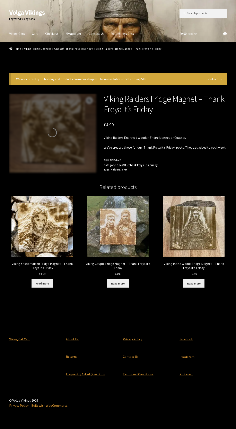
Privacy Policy (132, 339)
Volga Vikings (27, 12)
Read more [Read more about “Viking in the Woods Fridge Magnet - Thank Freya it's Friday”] (194, 283)
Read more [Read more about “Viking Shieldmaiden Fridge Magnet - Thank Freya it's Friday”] (42, 283)
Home (17, 49)
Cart (35, 34)
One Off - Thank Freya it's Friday (73, 49)
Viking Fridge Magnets (37, 49)
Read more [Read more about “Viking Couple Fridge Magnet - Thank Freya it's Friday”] (118, 283)
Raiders (115, 169)
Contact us (214, 79)
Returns (71, 356)
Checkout (52, 34)
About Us (72, 339)
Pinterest (186, 374)
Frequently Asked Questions (85, 374)
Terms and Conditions (138, 374)
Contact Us (96, 34)
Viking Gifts (17, 34)
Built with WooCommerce (49, 405)
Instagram (187, 356)
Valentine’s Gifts (122, 34)
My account (73, 34)
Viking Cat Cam (19, 339)
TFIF (124, 169)
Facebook (186, 339)
